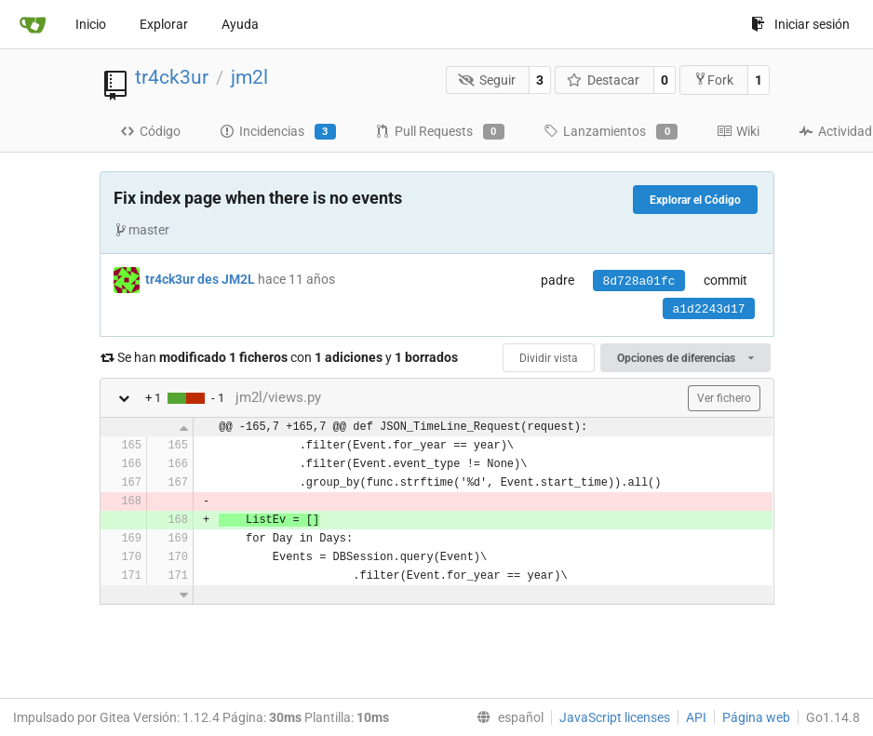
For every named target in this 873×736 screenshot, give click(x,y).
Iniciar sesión (800, 24)
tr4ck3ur (171, 77)
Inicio (90, 24)
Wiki (738, 131)
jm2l (249, 77)
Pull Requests (439, 132)
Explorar (164, 24)
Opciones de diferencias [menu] (685, 358)
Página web (756, 717)
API (696, 717)
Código (150, 131)
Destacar (603, 80)
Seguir (487, 80)
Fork (713, 79)
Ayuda (240, 24)
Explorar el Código (695, 200)
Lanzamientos (611, 132)
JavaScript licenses (614, 717)
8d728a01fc (638, 281)
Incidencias (278, 132)
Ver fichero (724, 398)
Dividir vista (548, 358)
